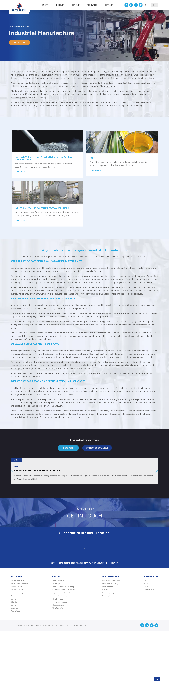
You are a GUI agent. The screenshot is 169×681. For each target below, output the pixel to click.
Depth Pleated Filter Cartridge (63, 637)
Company (76, 5)
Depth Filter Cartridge (60, 631)
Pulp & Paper (15, 661)
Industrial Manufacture (19, 634)
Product (60, 5)
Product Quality (108, 643)
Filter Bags (56, 634)
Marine (13, 655)
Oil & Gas (14, 652)
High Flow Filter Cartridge (61, 643)
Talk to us (19, 42)
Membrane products (59, 652)
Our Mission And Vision (111, 631)
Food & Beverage (17, 643)
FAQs (146, 637)
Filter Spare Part (58, 658)
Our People (106, 646)
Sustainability (107, 637)
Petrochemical (16, 637)
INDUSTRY (45, 5)
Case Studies (149, 640)
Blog (146, 631)
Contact (109, 5)
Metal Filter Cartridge (60, 646)
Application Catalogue (97, 500)
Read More (68, 500)
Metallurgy (15, 658)
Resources (92, 5)
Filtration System (58, 655)
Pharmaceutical (17, 640)
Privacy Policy (65, 675)
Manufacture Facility (110, 634)
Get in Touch (84, 570)
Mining (13, 649)
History (105, 640)
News (146, 634)
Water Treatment (17, 646)
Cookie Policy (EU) (80, 675)
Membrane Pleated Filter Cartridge (65, 640)
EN (155, 5)
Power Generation (17, 631)
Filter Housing (57, 649)
